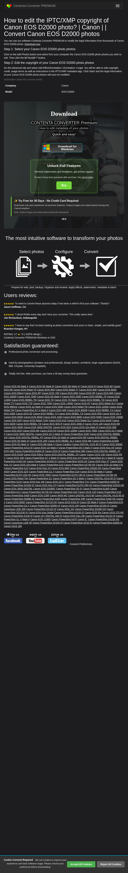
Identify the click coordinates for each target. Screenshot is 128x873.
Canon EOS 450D (13, 427)
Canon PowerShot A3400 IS (29, 451)
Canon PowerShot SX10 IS (18, 447)
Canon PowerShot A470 (64, 519)
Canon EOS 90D (46, 389)
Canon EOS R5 (87, 393)
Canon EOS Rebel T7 (66, 389)
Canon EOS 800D (72, 417)
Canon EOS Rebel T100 (35, 420)
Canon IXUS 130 (87, 492)
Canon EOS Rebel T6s (16, 478)
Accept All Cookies (81, 864)
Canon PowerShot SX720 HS (41, 502)
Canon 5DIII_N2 (65, 509)
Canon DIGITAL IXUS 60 (81, 495)
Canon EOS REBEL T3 (45, 413)
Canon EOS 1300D (63, 403)
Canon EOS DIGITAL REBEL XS (61, 454)
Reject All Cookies (110, 864)
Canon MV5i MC (58, 495)
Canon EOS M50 (69, 393)
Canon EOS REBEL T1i (100, 410)
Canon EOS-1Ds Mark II (25, 464)
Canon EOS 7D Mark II (66, 400)
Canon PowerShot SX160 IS (48, 522)
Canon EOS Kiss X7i (46, 485)
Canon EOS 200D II (73, 424)
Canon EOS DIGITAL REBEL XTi (25, 437)
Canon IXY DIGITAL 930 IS (47, 516)
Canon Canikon (63, 444)
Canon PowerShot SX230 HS (103, 519)
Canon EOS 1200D (98, 406)
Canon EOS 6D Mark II (16, 386)
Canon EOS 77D (24, 403)
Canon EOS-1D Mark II (45, 447)
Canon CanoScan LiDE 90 (18, 522)
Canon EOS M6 (83, 441)
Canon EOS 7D (45, 400)
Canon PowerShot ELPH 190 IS (68, 475)
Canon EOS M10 (13, 430)
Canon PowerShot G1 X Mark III (99, 458)
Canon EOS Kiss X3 (40, 468)
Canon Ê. (82, 519)
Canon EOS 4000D (77, 410)
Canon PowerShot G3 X (16, 505)
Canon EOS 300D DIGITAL (18, 488)
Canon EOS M (52, 451)
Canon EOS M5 (31, 430)
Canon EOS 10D (15, 458)
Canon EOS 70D (50, 393)
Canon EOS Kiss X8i (74, 516)
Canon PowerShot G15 (51, 464)
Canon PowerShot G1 (40, 478)
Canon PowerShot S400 (16, 495)
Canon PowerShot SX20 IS (77, 522)
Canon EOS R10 (57, 420)
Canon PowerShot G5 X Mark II (69, 478)
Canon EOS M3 (78, 437)
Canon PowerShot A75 (111, 502)
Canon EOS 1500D (113, 417)
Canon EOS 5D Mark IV (67, 386)
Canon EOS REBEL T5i (24, 400)
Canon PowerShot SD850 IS (45, 505)
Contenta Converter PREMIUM (31, 6)
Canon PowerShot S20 (65, 492)
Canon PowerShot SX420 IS (19, 485)
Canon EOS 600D (107, 389)
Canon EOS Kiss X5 (103, 447)
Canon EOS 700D (26, 396)
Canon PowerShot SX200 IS (42, 461)
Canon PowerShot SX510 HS (108, 485)
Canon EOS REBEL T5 (94, 396)
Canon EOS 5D (24, 413)
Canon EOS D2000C (44, 488)
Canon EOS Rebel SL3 (103, 403)
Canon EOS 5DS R (52, 424)
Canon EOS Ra (93, 512)
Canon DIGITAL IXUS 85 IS (101, 478)
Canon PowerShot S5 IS (69, 488)
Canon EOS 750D (42, 403)
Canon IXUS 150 (96, 454)
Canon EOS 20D (38, 441)
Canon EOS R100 (13, 454)
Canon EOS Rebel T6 (24, 389)
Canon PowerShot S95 (73, 499)
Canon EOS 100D (52, 417)
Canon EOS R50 (93, 413)
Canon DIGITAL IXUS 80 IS (86, 444)
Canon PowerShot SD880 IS (19, 499)
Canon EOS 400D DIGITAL (38, 427)
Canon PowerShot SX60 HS (101, 499)
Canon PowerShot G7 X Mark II (31, 410)
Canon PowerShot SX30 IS (18, 516)
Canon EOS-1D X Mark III (49, 434)
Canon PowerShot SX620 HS (85, 468)
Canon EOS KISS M (68, 502)
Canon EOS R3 (48, 430)
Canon (82, 454)
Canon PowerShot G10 (109, 492)
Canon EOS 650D (13, 417)
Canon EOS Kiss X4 (70, 458)
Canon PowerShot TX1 (77, 481)
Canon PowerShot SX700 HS (101, 475)
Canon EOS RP (32, 393)
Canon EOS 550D (53, 406)
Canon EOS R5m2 (33, 454)
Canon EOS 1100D (40, 519)
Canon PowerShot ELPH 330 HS (74, 485)
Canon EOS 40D (58, 410)
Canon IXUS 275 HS (112, 512)
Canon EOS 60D (88, 389)
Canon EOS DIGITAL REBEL (102, 437)
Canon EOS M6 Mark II (42, 444)
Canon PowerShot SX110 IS (100, 516)
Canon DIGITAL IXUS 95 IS (109, 495)
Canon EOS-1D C (54, 481)
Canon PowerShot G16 (67, 471)
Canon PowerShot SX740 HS (79, 464)
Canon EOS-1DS (19, 471)
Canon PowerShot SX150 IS (94, 505)
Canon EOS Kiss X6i (33, 481)
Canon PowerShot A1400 (96, 488)
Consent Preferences (81, 544)
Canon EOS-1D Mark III (56, 437)
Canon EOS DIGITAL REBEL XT (103, 451)
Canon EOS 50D (13, 420)
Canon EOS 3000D (112, 444)
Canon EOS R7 (82, 403)
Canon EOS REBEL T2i (70, 413)
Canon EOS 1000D (67, 430)
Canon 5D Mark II (88, 502)
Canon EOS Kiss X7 (98, 461)
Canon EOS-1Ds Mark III (85, 427)
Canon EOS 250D (71, 396)
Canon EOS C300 (39, 495)
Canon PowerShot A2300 (105, 441)
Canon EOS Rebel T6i (75, 406)
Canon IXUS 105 (70, 505)
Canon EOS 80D (105, 393)
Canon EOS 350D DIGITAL (20, 434)
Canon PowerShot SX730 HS (37, 492)
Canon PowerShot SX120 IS (41, 509)
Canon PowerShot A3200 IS (104, 481)
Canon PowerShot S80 (73, 451)
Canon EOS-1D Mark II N (109, 464)
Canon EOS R (88, 386)
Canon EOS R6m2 (14, 393)
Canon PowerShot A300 (47, 499)
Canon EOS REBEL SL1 (61, 441)
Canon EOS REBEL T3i (92, 400)
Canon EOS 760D (87, 430)
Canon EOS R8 (111, 424)
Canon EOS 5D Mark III (41, 386)
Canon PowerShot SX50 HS (72, 461)
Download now (32, 44)
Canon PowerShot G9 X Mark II (75, 447)
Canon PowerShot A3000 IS (107, 522)
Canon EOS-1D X (111, 413)
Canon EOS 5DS (62, 427)
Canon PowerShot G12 (16, 468)
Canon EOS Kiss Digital (41, 512)
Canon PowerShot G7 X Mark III (42, 458)
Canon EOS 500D (92, 417)
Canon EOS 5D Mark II (49, 396)
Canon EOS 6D (104, 386)
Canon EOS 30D (107, 427)
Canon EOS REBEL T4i (28, 424)
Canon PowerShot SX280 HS (90, 509)
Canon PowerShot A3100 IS (69, 512)
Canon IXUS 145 (94, 424)
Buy (64, 185)
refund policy (87, 177)
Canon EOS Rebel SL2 (79, 420)
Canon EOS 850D (33, 417)
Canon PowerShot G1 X (41, 471)
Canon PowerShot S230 (76, 434)
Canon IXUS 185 (13, 526)
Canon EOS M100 (102, 420)
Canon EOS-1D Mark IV (31, 406)
